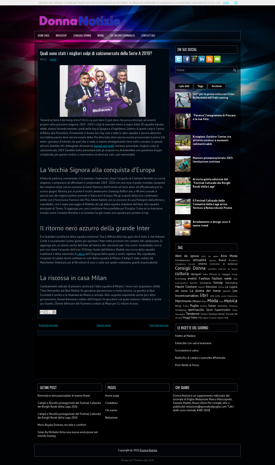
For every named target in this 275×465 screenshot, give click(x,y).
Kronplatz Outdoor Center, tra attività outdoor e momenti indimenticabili (212, 140)
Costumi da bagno (227, 268)
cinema (202, 264)
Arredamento (182, 260)
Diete (205, 274)
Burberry (233, 260)
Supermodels (222, 310)
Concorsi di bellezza (223, 263)
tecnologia (180, 314)
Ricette (203, 305)
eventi (192, 278)
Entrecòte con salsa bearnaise (193, 343)
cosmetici (212, 268)
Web (226, 317)
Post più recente (48, 325)
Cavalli (191, 263)
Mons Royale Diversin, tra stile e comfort (62, 425)
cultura (182, 273)
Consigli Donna (82, 35)
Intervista (211, 287)
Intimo (221, 286)
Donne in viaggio (219, 274)
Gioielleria (205, 282)
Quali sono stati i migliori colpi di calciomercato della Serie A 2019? (96, 53)
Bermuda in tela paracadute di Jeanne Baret (64, 395)
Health (201, 286)
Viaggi (186, 317)
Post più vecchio (158, 325)
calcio (81, 254)
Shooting (233, 305)
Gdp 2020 (149, 460)
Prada (186, 305)
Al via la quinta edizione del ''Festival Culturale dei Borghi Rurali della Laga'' (211, 182)
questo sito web (103, 146)
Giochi (193, 282)
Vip (200, 317)
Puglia (194, 305)
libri (204, 295)
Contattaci (148, 35)
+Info (226, 3)
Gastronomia (181, 282)
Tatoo (234, 309)
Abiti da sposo (209, 256)
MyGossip (61, 35)
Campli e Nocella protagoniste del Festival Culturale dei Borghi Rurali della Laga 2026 (69, 404)
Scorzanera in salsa (187, 350)
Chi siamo (111, 410)
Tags (200, 86)
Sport (53, 59)
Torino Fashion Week (212, 314)
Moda (101, 35)
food (235, 278)
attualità (199, 260)
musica (230, 300)
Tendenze (193, 313)
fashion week (222, 278)
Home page (43, 35)
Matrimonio (183, 301)
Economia (180, 278)
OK (236, 3)
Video (194, 317)
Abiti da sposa (187, 256)
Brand (222, 260)
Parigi (178, 305)
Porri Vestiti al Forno (187, 365)
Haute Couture (186, 286)
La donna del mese (205, 290)
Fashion (204, 278)
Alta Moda (229, 256)
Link (217, 295)
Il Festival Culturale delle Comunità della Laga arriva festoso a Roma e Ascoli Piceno (212, 204)
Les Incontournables (122, 35)
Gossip (218, 282)
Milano (196, 301)
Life (212, 295)
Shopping (180, 309)
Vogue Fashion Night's (213, 317)
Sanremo (222, 305)
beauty (212, 260)
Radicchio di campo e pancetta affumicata (200, 358)
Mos (221, 301)
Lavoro (227, 291)
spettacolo (196, 309)
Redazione (111, 417)
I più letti (184, 86)
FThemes (137, 460)
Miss (204, 301)
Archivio (216, 86)
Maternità (232, 295)
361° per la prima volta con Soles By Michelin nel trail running (213, 96)
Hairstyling (231, 282)
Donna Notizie (148, 450)
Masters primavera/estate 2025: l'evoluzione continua (213, 159)
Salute (212, 306)
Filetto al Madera (185, 336)
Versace (178, 317)
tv (236, 314)
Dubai (234, 274)
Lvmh (223, 295)
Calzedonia (180, 263)
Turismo (230, 314)
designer (196, 274)
